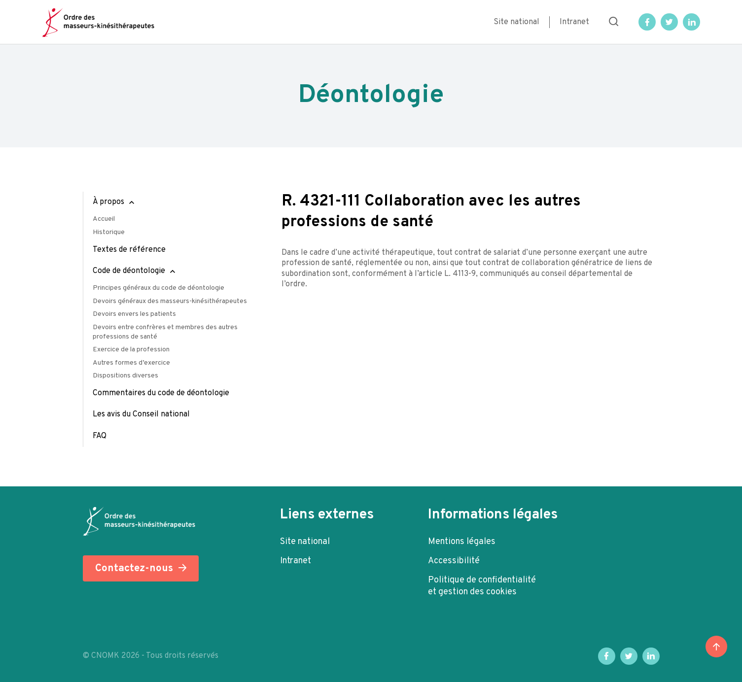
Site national (516, 22)
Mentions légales (461, 541)
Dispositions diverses (125, 376)
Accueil (104, 219)
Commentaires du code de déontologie (161, 393)
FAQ (99, 436)
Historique (109, 232)
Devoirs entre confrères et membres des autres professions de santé (165, 332)
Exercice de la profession (131, 349)
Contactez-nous (134, 568)
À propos (108, 202)
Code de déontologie (129, 271)
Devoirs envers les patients (134, 314)
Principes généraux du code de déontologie (158, 288)
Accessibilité (454, 561)
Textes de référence (129, 250)
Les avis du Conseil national (141, 414)
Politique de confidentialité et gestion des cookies (482, 586)
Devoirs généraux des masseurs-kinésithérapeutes (170, 301)
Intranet (574, 22)
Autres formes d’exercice (131, 363)
